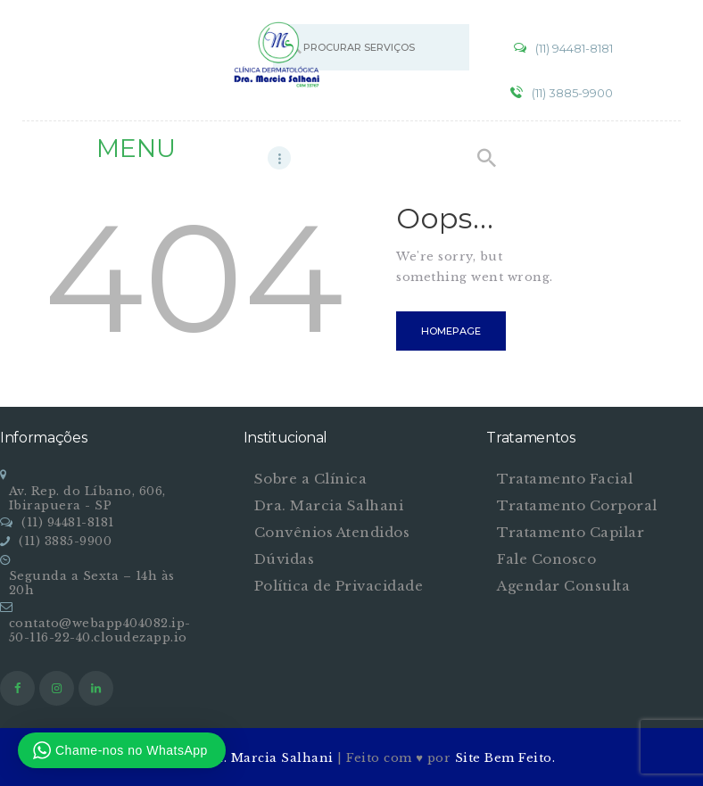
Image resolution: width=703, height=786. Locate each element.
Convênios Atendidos (332, 532)
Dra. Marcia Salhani (329, 505)
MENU (136, 148)
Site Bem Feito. (505, 757)
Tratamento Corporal (577, 505)
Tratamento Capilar (570, 532)
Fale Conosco (546, 558)
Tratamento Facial (565, 478)
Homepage (451, 331)
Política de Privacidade (339, 585)
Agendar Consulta (563, 585)
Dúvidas (284, 558)
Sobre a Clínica (311, 478)
